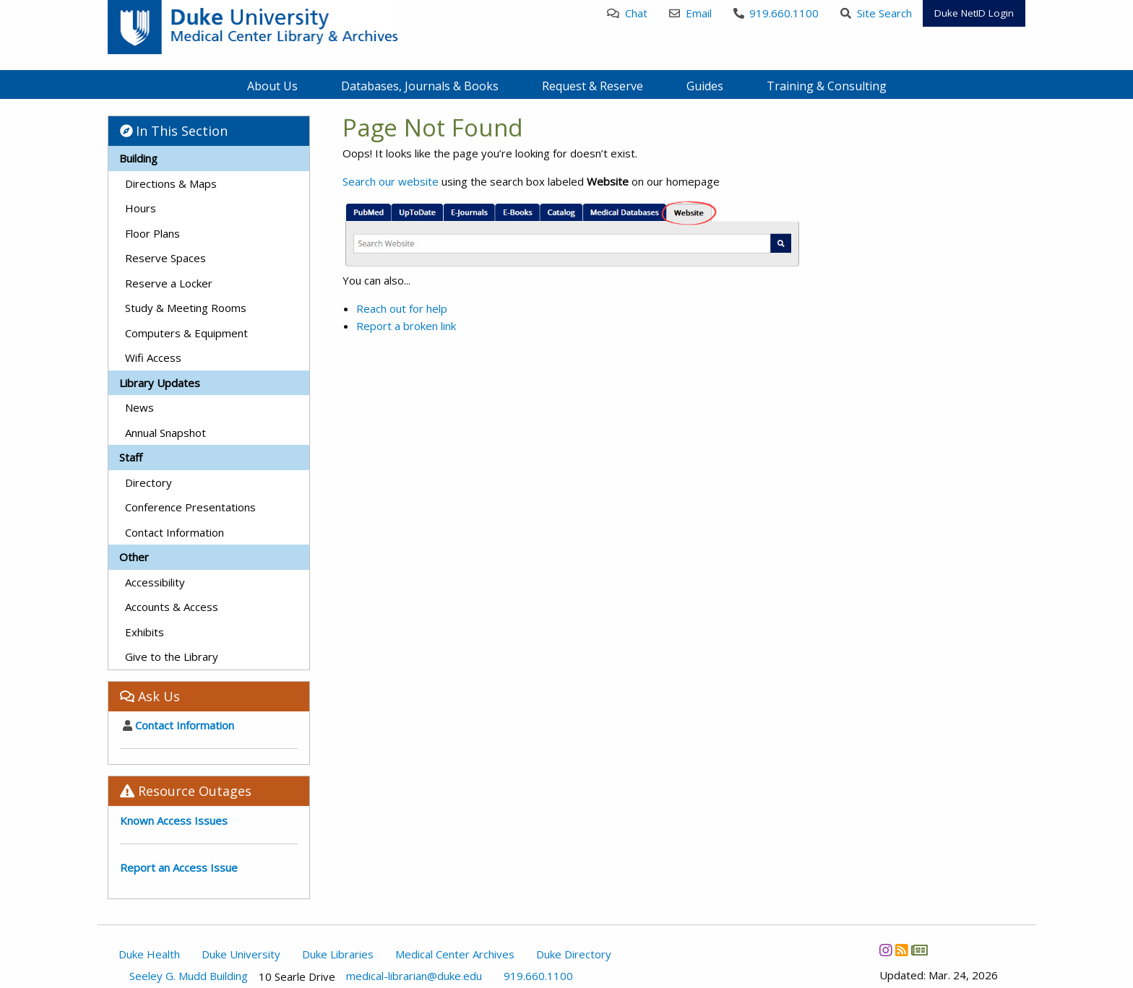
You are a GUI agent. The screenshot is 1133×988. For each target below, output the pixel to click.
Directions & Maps (171, 183)
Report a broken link (406, 325)
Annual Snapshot (165, 432)
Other (134, 557)
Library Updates (159, 383)
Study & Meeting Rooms (185, 307)
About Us (272, 86)
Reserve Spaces (165, 258)
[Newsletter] (919, 950)
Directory (148, 482)
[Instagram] (885, 950)
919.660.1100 (776, 13)
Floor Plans (152, 233)
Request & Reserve (592, 86)
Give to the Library (171, 656)
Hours (140, 208)
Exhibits (144, 632)
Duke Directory (573, 954)
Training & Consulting (827, 86)
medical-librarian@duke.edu (414, 976)
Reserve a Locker (168, 283)
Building (138, 158)
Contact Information (174, 532)
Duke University (241, 954)
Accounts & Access (171, 606)
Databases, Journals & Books (420, 86)
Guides (704, 86)
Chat (627, 13)
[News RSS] (901, 950)
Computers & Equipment (186, 333)
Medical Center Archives (454, 954)
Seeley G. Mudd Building (188, 976)
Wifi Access (153, 357)
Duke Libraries (338, 954)
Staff (130, 457)
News (139, 407)
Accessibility (155, 582)
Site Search (876, 13)
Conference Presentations (190, 507)
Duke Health (149, 954)
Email (690, 13)
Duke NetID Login (974, 13)
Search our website (391, 181)
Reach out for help (401, 308)
